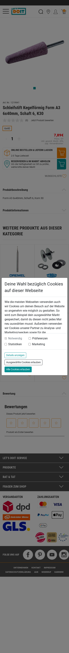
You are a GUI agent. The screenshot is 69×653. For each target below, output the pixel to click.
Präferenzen (40, 338)
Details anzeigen (15, 355)
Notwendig (15, 338)
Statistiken (15, 344)
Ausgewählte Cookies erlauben (23, 362)
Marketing (38, 344)
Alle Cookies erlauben (18, 369)
